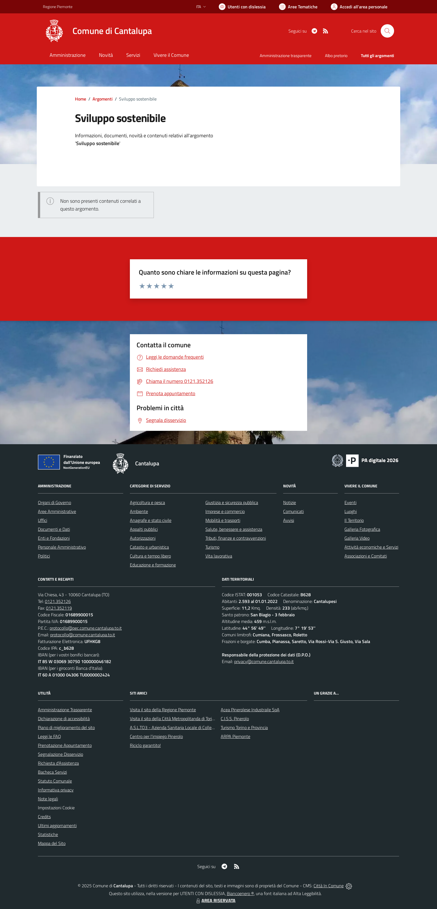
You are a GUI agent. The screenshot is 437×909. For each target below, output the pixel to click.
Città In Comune (329, 885)
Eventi (350, 502)
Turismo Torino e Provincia (244, 727)
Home (80, 99)
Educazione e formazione (153, 564)
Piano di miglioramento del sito (66, 727)
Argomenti (103, 99)
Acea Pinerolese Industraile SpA (250, 709)
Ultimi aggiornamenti (57, 825)
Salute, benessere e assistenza (233, 529)
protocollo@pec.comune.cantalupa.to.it (86, 628)
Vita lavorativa (218, 556)
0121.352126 (58, 601)
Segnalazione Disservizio (60, 754)
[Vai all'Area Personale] (359, 6)
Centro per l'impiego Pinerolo (156, 736)
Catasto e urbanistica (149, 547)
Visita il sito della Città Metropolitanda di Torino (173, 718)
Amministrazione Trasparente (65, 709)
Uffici (42, 520)
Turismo (212, 547)
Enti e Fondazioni (54, 538)
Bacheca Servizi (52, 772)
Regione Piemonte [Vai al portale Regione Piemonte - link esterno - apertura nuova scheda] (57, 6)
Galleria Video (357, 538)
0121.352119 (59, 608)
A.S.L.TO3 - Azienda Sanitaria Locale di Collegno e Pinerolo (184, 727)
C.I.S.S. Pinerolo (235, 718)
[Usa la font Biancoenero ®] (242, 6)
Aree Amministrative (57, 511)
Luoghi (350, 511)
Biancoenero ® (240, 893)
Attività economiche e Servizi (371, 547)
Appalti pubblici (144, 529)
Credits (44, 816)
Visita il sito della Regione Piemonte (163, 709)
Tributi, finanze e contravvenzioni (235, 538)
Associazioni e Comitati (365, 556)
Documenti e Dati (54, 529)
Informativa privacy (56, 789)
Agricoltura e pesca (147, 502)
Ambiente (139, 511)
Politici (44, 556)
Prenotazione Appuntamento (65, 745)
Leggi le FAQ (49, 736)
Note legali (48, 798)
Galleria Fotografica (362, 529)
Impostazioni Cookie (56, 807)
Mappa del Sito (51, 843)
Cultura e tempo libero (150, 556)
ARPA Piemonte (235, 736)
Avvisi (288, 520)
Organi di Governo (54, 502)
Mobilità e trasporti (222, 520)
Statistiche (48, 834)
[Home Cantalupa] (97, 30)
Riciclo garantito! (145, 745)
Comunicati (293, 511)
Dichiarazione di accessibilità (64, 718)
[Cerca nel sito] (387, 31)
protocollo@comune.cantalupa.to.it (82, 634)
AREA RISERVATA (215, 900)
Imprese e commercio (225, 511)
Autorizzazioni (143, 538)
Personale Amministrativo (62, 547)
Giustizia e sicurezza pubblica (231, 502)
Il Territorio (354, 520)
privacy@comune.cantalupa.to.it (264, 661)
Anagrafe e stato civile (150, 520)
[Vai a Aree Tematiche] (298, 6)
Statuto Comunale (55, 781)
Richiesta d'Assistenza (58, 763)
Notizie (289, 502)
